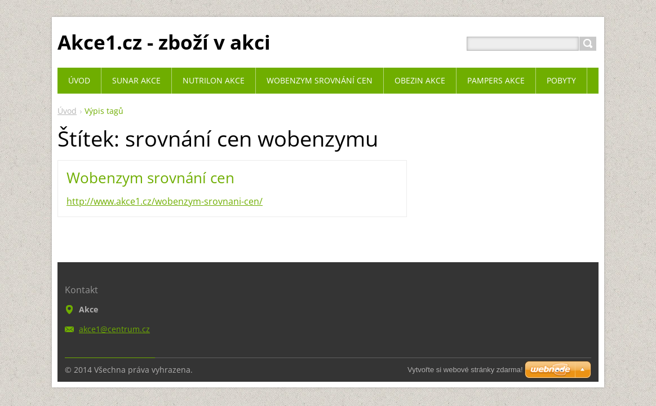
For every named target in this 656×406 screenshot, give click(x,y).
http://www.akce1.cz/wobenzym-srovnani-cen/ (165, 201)
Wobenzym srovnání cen (150, 177)
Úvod (67, 110)
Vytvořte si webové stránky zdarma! (465, 369)
